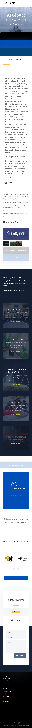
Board (8, 683)
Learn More (10, 177)
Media (6, 694)
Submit (19, 656)
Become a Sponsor (16, 578)
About (8, 680)
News (6, 686)
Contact (6, 701)
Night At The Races (10, 676)
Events (6, 688)
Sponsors (7, 696)
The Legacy (7, 678)
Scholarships (7, 691)
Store (6, 699)
